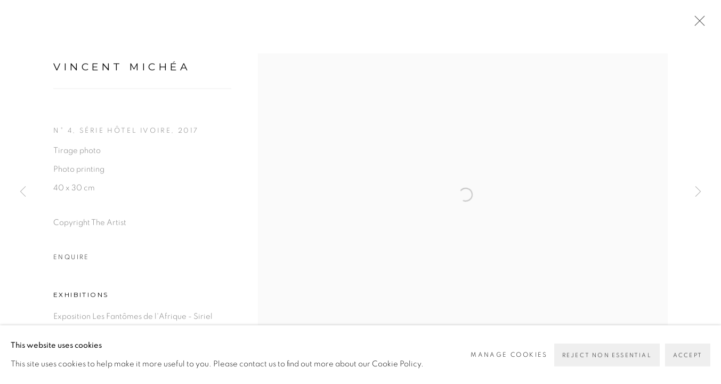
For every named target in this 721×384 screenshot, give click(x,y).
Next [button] (698, 192)
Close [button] (701, 24)
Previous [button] (23, 192)
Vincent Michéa (122, 74)
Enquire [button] (71, 264)
